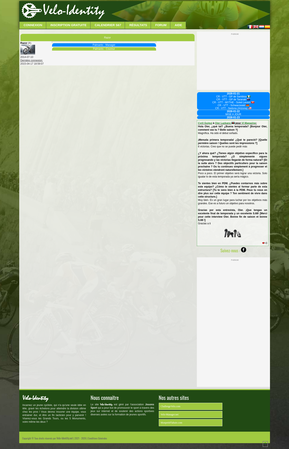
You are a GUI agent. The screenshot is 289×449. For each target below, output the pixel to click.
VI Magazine (249, 123)
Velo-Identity (73, 10)
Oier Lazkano (225, 123)
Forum (161, 25)
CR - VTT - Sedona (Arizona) (233, 108)
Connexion (33, 25)
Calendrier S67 (108, 25)
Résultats (138, 25)
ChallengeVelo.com (170, 406)
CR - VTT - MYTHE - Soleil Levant (233, 102)
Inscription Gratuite (68, 25)
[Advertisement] (187, 11)
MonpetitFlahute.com (171, 422)
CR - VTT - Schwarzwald (233, 105)
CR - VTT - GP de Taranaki (233, 99)
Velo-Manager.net (170, 414)
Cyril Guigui (205, 123)
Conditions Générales (97, 438)
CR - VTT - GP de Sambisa (233, 96)
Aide (178, 25)
